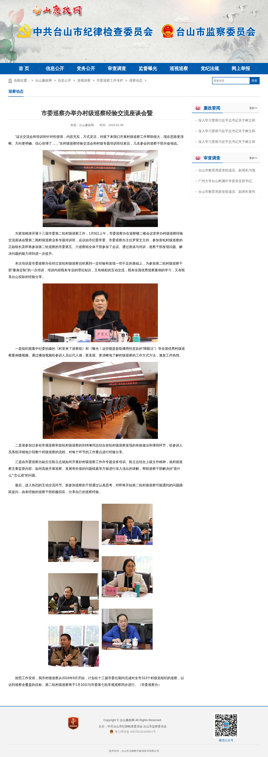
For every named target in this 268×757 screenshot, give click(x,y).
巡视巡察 (179, 68)
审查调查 (117, 68)
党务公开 (86, 68)
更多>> (253, 108)
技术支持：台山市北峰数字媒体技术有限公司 (134, 750)
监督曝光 (148, 68)
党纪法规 (210, 68)
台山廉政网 (43, 80)
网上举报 (241, 68)
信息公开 (55, 68)
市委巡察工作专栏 (110, 80)
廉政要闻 (212, 108)
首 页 (24, 68)
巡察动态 (136, 80)
